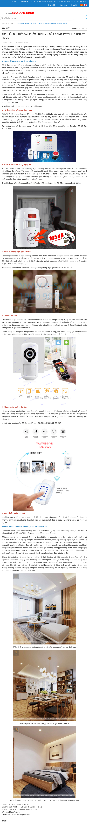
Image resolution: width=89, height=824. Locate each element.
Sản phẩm (24, 1)
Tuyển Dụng (51, 1)
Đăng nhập (63, 5)
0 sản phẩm (52, 5)
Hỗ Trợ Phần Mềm (80, 1)
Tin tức (13, 23)
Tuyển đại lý (41, 1)
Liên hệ (70, 1)
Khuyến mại (62, 1)
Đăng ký (74, 5)
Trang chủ (5, 23)
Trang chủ (16, 1)
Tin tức (32, 1)
